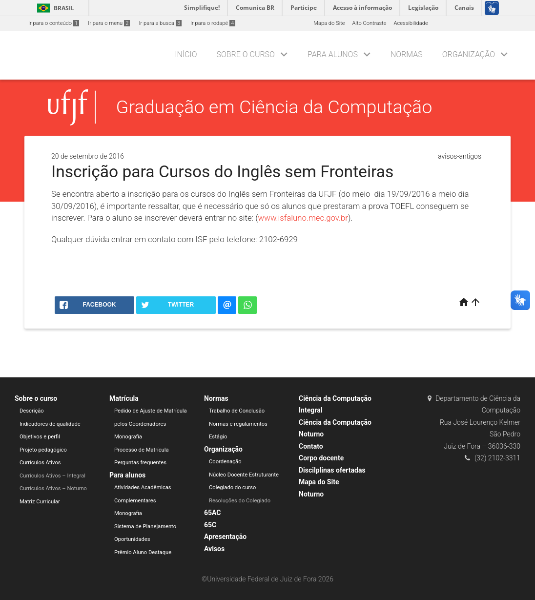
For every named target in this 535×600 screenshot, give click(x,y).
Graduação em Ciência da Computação (274, 107)
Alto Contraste (369, 23)
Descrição (32, 411)
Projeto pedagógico (43, 450)
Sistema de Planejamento (145, 526)
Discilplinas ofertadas (332, 470)
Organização (468, 54)
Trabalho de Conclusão (237, 411)
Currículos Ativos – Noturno (53, 488)
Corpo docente (321, 458)
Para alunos (333, 54)
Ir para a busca (160, 23)
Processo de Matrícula (141, 450)
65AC (212, 513)
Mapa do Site (329, 23)
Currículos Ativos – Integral (52, 476)
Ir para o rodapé (212, 23)
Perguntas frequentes (140, 462)
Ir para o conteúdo (53, 23)
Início (186, 54)
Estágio (218, 437)
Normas (407, 54)
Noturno (311, 494)
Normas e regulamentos (238, 424)
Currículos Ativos (40, 462)
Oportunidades (132, 539)
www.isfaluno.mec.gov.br (303, 218)
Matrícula (124, 398)
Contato (311, 446)
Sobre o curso (245, 54)
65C (210, 525)
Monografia (128, 437)
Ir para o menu (109, 23)
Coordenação (225, 461)
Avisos (214, 549)
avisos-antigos (459, 156)
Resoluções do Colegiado (239, 500)
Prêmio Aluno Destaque (142, 552)
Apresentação (225, 536)
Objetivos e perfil (40, 437)
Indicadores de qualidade (50, 424)
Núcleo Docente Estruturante (244, 475)
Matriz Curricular (40, 501)
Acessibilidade (410, 23)
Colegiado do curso (232, 487)
